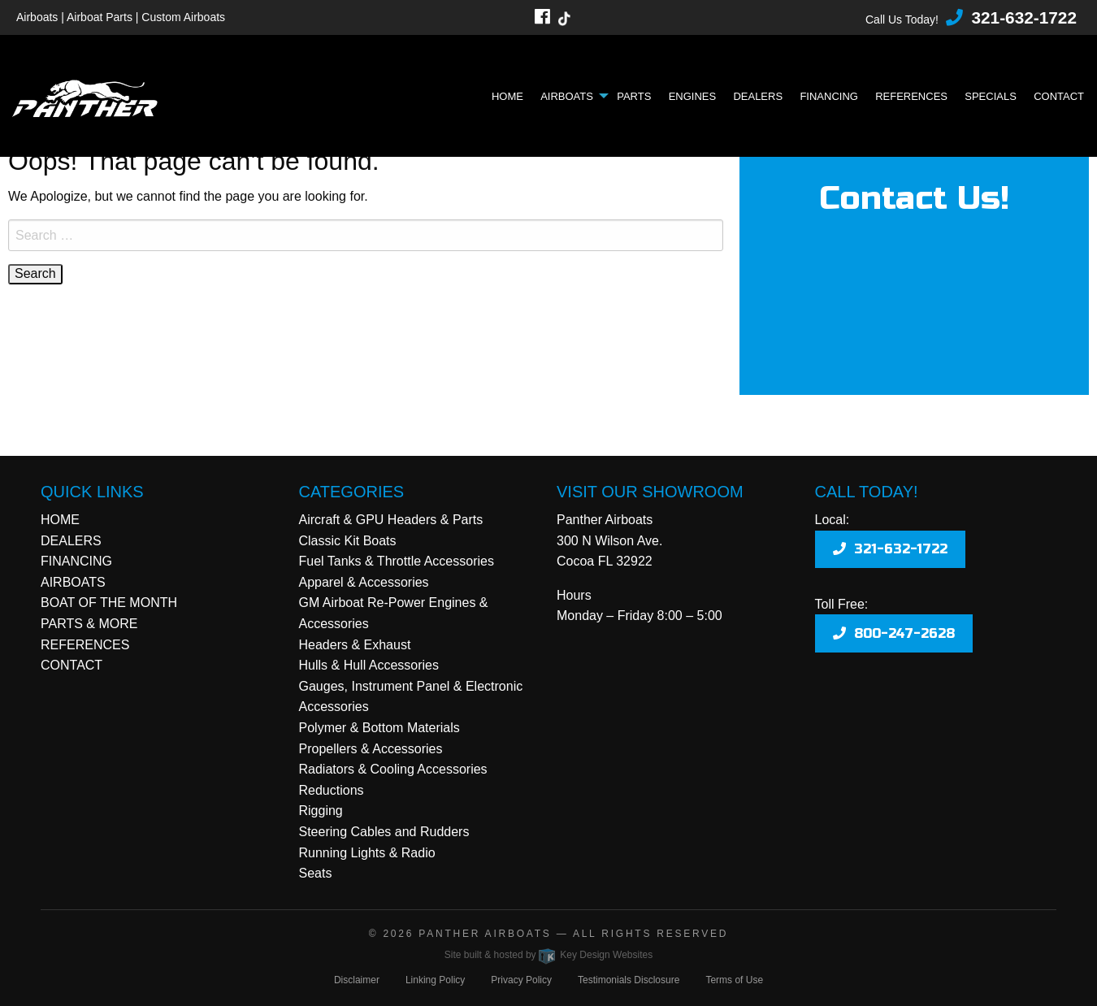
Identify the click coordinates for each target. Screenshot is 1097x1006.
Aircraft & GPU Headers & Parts (391, 520)
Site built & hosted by (548, 954)
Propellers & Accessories (371, 749)
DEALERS (71, 541)
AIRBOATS (73, 582)
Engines (693, 96)
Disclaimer (356, 980)
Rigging (321, 810)
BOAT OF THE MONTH (109, 602)
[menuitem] (512, 96)
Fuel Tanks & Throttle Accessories (396, 561)
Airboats (566, 96)
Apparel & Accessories (364, 582)
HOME (60, 520)
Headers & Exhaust (355, 645)
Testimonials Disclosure (628, 980)
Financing (829, 96)
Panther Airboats (484, 933)
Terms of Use (734, 980)
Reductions (331, 790)
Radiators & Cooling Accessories (393, 769)
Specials (991, 96)
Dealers (758, 96)
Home (507, 96)
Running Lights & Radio (367, 853)
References (911, 96)
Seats (315, 873)
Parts (634, 96)
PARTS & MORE (89, 624)
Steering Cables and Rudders (384, 832)
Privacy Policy (521, 980)
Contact (1059, 96)
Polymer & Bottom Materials (379, 728)
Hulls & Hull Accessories (369, 665)
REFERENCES (85, 645)
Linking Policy (435, 980)
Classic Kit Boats (348, 541)
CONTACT (71, 665)
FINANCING (76, 561)
